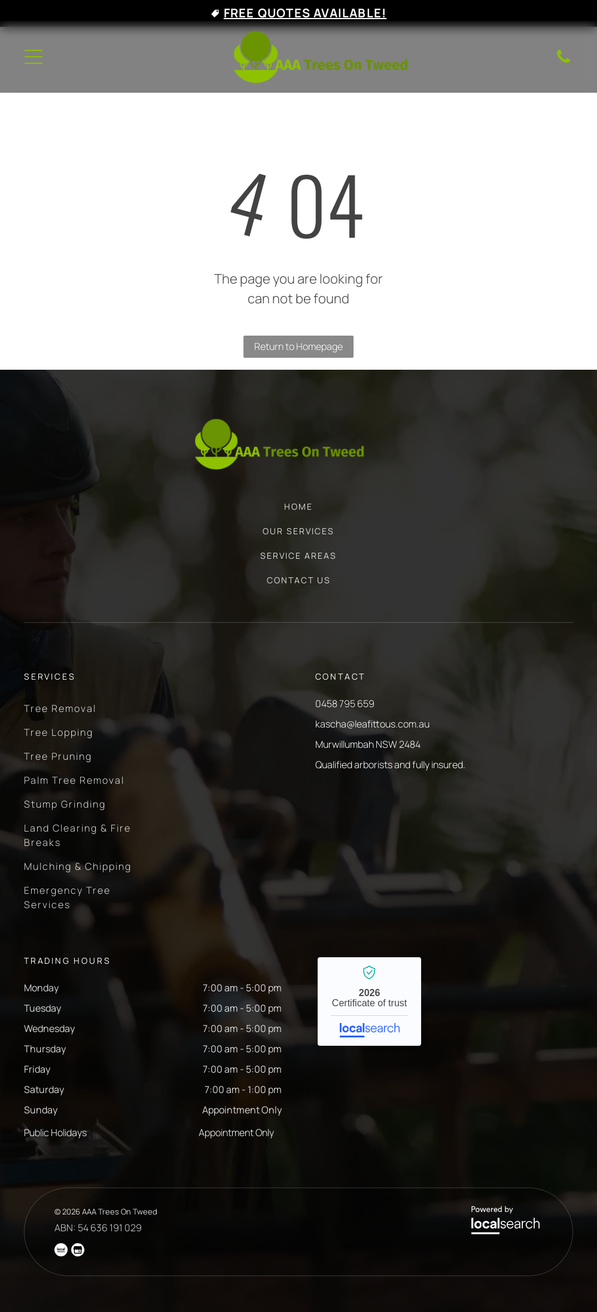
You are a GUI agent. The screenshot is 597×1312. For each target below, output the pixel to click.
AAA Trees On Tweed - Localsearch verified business (369, 1001)
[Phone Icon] (563, 61)
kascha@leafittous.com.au (372, 723)
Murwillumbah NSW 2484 (368, 744)
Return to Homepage (298, 346)
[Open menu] (33, 57)
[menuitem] (298, 512)
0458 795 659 (344, 703)
